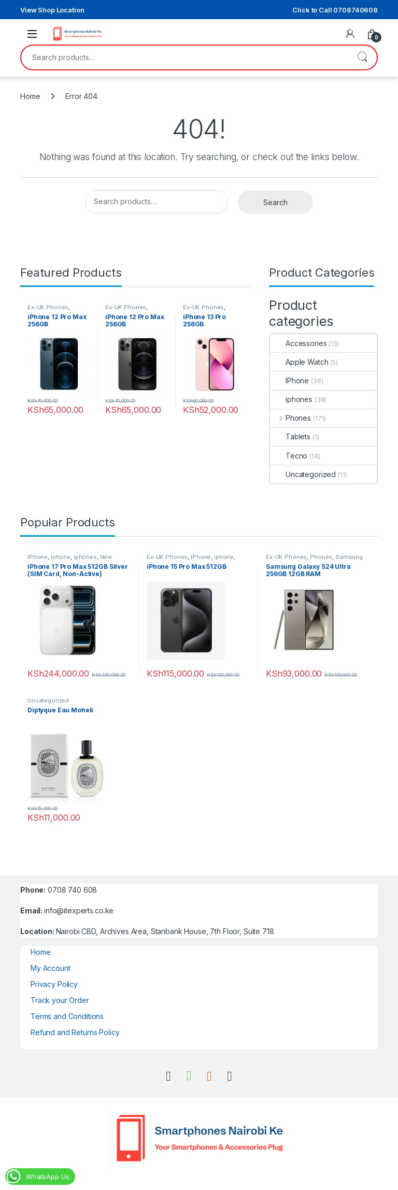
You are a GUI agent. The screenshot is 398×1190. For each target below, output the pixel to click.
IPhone (289, 380)
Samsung (349, 557)
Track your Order (60, 1000)
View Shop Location (52, 10)
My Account (50, 968)
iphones (291, 399)
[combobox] (184, 57)
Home (30, 96)
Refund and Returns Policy (75, 1032)
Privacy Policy (54, 984)
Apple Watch (299, 361)
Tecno (288, 455)
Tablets (290, 436)
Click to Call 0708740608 (335, 10)
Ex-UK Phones (47, 307)
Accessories (298, 343)
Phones (290, 417)
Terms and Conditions (67, 1016)
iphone (60, 557)
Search (362, 57)
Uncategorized (303, 474)
